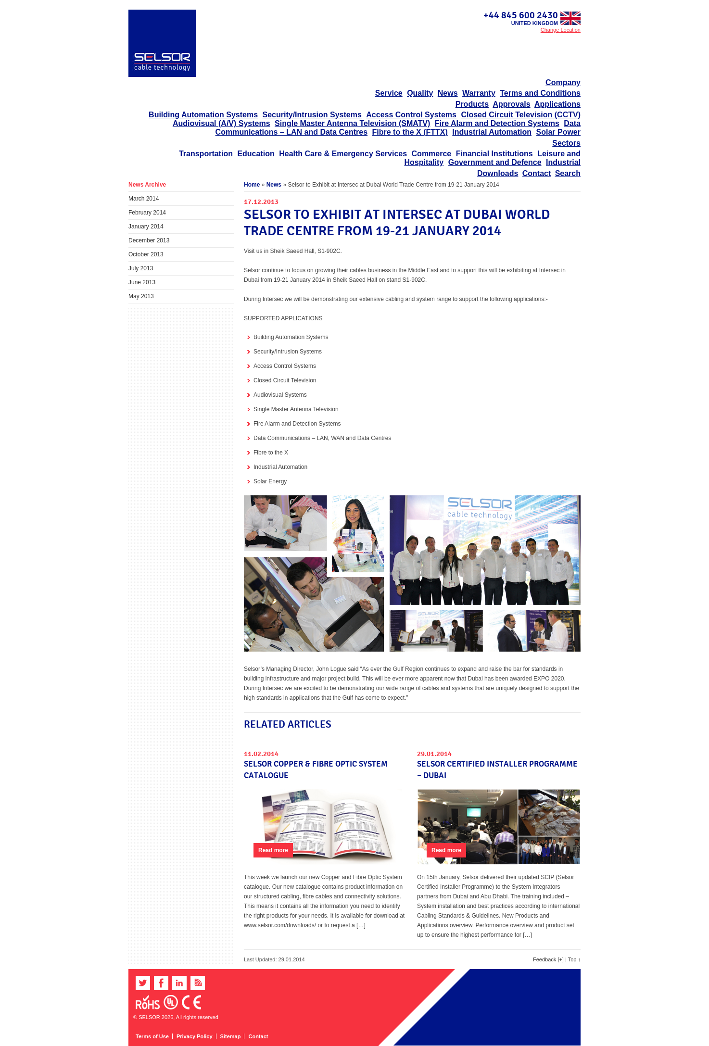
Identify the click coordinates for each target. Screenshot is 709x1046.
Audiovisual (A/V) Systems (221, 123)
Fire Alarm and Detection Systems (497, 123)
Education (255, 154)
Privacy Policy (195, 1036)
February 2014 (147, 212)
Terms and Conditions (540, 93)
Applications (557, 104)
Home (252, 184)
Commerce (432, 154)
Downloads (497, 173)
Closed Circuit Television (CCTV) (521, 115)
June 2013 (141, 282)
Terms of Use (152, 1036)
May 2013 (141, 296)
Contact (536, 173)
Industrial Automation (492, 132)
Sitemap (230, 1036)
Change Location (561, 30)
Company (563, 82)
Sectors (566, 143)
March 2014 (143, 198)
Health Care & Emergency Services (343, 154)
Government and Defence (495, 162)
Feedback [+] (548, 959)
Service (389, 93)
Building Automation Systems (203, 115)
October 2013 (146, 254)
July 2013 (140, 268)
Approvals (511, 104)
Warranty (478, 93)
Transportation (206, 154)
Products (472, 104)
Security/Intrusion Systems (312, 115)
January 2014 (146, 226)
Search (568, 173)
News (448, 93)
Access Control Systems (411, 115)
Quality (420, 93)
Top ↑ (574, 959)
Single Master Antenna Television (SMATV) (352, 123)
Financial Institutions (494, 154)
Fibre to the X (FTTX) (410, 132)
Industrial (563, 162)
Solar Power (558, 132)
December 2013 (148, 240)
